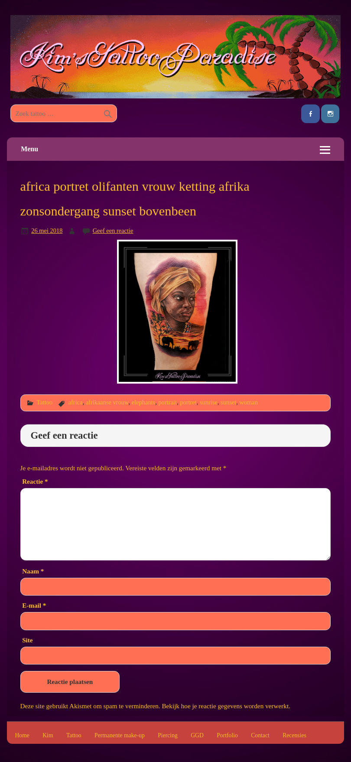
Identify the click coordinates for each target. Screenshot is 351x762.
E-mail (34, 605)
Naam (33, 571)
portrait (168, 402)
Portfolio (227, 736)
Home (22, 736)
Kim (47, 736)
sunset (228, 402)
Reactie (35, 481)
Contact (260, 736)
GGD (197, 736)
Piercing (168, 736)
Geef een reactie (113, 230)
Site (27, 640)
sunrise (209, 402)
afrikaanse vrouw (107, 402)
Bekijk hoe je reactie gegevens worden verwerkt (225, 706)
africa (75, 402)
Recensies (294, 736)
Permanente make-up (119, 736)
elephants (144, 402)
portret (188, 402)
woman (248, 402)
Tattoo (45, 402)
